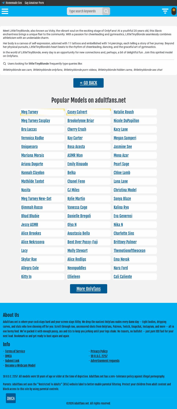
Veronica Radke (32, 138)
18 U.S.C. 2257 (99, 356)
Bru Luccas (29, 129)
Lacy (24, 250)
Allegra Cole (30, 268)
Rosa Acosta (76, 146)
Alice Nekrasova (32, 242)
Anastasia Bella (78, 233)
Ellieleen (73, 276)
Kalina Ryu (121, 207)
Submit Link (12, 361)
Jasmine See (123, 146)
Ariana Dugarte (32, 164)
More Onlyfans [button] (89, 289)
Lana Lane (121, 181)
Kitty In (26, 276)
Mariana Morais (32, 155)
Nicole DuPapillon (126, 120)
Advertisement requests (105, 361)
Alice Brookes (31, 233)
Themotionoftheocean (129, 250)
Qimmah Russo (32, 207)
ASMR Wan (75, 155)
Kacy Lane (121, 129)
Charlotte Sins (124, 233)
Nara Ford (121, 268)
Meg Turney (29, 112)
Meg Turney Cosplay (35, 120)
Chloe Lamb (122, 172)
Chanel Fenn (76, 181)
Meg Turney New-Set (36, 198)
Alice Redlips (76, 259)
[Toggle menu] (5, 12)
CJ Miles (73, 190)
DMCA (8, 356)
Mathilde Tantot (32, 181)
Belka (71, 172)
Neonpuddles (76, 268)
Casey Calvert (77, 112)
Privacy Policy (99, 351)
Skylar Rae (29, 259)
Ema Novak (121, 259)
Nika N (118, 224)
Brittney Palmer (125, 242)
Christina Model (125, 190)
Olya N (72, 224)
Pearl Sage (121, 164)
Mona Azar (121, 155)
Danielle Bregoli (79, 216)
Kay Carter (75, 138)
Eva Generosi (123, 216)
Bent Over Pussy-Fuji (82, 242)
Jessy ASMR (29, 224)
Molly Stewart (77, 250)
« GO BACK (88, 83)
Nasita (25, 190)
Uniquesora (29, 146)
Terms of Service (15, 351)
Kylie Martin (76, 198)
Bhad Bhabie (30, 216)
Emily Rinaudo (77, 164)
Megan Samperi (125, 138)
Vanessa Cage (77, 207)
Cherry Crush (76, 129)
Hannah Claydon (32, 172)
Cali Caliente (123, 276)
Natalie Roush (124, 112)
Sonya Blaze (122, 198)
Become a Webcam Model (20, 365)
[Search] (106, 11)
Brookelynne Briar (80, 120)
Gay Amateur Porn (34, 3)
